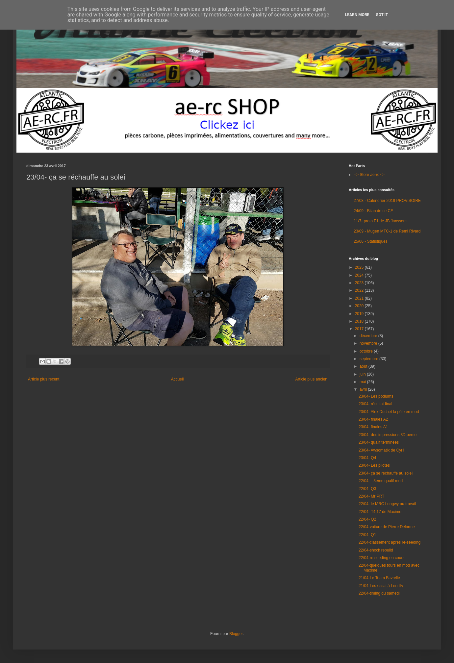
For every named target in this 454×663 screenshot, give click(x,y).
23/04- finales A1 (373, 427)
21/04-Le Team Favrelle (379, 578)
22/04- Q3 (367, 488)
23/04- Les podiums (376, 396)
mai (363, 382)
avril (364, 389)
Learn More (357, 14)
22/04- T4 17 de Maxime (380, 511)
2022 (360, 290)
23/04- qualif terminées (379, 442)
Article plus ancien (311, 379)
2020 (360, 306)
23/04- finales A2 (373, 419)
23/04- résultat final (375, 404)
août (364, 366)
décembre (369, 335)
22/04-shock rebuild (376, 550)
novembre (369, 343)
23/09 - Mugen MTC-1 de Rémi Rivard (387, 231)
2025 (360, 267)
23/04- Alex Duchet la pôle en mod (389, 411)
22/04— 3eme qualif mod (381, 481)
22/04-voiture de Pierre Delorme (387, 527)
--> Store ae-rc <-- (369, 174)
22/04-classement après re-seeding (389, 542)
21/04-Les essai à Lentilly (381, 585)
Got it (382, 14)
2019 (360, 313)
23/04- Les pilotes (374, 465)
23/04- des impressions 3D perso (387, 434)
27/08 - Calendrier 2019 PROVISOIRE (387, 200)
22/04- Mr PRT (371, 496)
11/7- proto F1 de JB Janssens (380, 221)
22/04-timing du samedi (379, 593)
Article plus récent (43, 379)
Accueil (177, 379)
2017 (360, 329)
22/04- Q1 (367, 534)
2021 (360, 298)
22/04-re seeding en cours (381, 557)
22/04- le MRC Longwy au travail (387, 504)
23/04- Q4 (367, 457)
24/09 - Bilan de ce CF (373, 211)
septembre (369, 358)
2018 (360, 321)
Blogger (236, 633)
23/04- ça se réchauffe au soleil (386, 473)
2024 (360, 275)
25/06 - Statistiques (371, 241)
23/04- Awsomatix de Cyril (381, 450)
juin (363, 374)
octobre (367, 351)
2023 (360, 283)
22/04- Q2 (367, 519)
